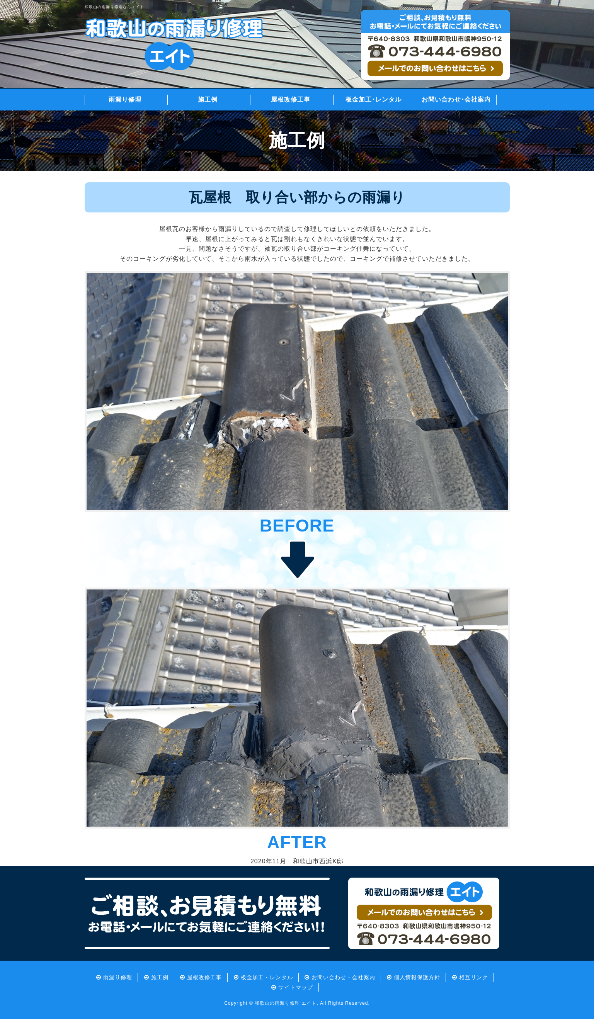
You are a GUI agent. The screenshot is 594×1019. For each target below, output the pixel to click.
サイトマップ (295, 987)
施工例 (208, 99)
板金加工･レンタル (374, 99)
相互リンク (473, 977)
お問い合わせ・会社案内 (343, 977)
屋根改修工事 (290, 99)
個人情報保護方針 (417, 977)
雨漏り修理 (125, 99)
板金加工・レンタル (267, 977)
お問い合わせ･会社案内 (456, 99)
